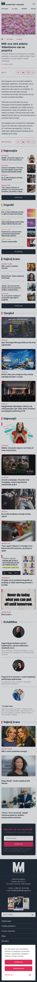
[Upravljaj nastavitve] (9, 975)
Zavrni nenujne (18, 968)
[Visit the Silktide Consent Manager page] (30, 975)
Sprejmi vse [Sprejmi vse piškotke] (18, 962)
